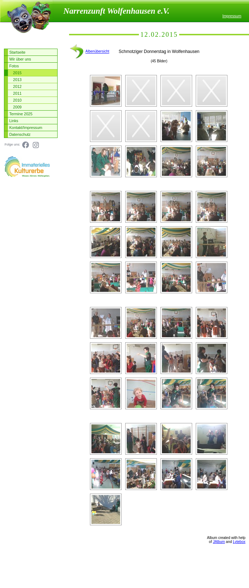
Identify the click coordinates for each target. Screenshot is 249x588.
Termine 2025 (21, 114)
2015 (17, 73)
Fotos (14, 66)
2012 (17, 86)
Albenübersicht (97, 52)
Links (13, 121)
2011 (17, 93)
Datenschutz (20, 134)
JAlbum (219, 542)
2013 (17, 79)
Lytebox (239, 542)
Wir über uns (20, 59)
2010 (17, 100)
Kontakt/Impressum (25, 127)
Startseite (17, 52)
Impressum (231, 16)
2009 (17, 107)
